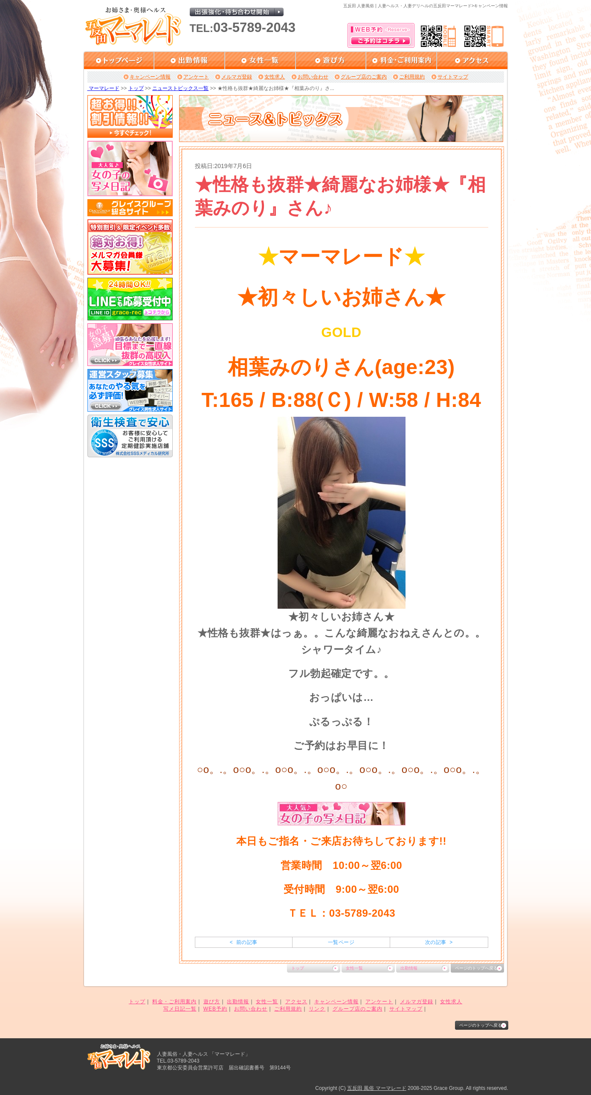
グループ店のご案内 (364, 77)
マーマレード (103, 88)
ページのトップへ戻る (476, 968)
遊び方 (211, 1002)
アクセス (296, 1002)
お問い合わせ (313, 77)
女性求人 (274, 77)
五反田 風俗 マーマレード (376, 1088)
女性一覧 (354, 968)
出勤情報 (408, 968)
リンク (317, 1009)
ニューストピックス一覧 (180, 88)
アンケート (196, 77)
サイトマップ (452, 77)
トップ (136, 88)
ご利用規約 (412, 77)
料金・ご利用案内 (174, 1002)
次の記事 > (439, 942)
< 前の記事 (244, 942)
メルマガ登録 (236, 77)
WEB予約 (215, 1009)
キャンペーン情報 (150, 77)
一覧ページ (341, 942)
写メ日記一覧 (180, 1009)
